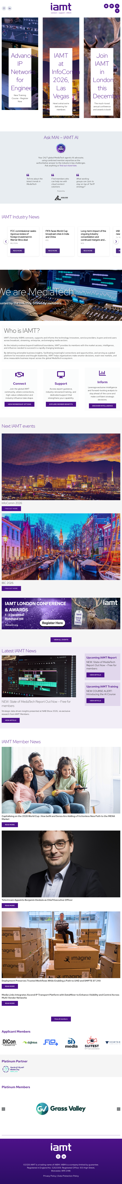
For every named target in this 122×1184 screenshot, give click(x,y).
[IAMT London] (61, 598)
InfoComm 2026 (12, 503)
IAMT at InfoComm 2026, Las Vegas (66, 75)
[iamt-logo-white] (61, 1144)
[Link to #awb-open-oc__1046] (117, 6)
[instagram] (4, 8)
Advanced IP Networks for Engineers (24, 71)
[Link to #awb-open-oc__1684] (117, 11)
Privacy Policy (49, 1176)
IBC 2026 (7, 583)
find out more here (68, 165)
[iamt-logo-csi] (61, 3)
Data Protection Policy (68, 1176)
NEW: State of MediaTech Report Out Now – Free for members (36, 703)
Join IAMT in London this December (107, 75)
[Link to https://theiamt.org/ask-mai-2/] (106, 6)
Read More (17, 251)
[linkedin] (9, 8)
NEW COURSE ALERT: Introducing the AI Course (101, 692)
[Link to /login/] (111, 6)
